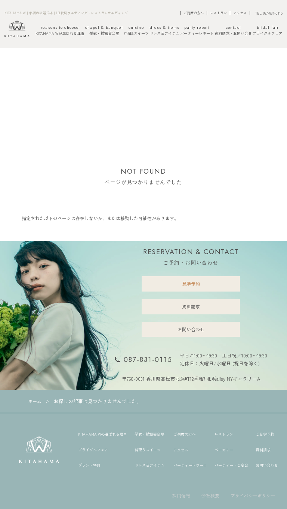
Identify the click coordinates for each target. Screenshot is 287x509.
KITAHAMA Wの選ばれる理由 (102, 434)
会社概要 (210, 495)
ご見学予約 (265, 434)
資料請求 (191, 306)
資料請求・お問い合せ (233, 30)
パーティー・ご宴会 (231, 465)
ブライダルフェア (268, 30)
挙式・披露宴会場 (104, 30)
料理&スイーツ (136, 30)
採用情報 (181, 495)
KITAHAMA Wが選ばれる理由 (60, 30)
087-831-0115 (148, 360)
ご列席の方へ (193, 13)
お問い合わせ (191, 329)
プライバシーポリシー (253, 495)
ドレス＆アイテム (164, 30)
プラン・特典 (89, 465)
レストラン (218, 13)
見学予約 (191, 283)
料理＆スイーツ (148, 449)
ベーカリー (224, 449)
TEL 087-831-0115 (269, 13)
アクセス (240, 13)
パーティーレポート (197, 30)
